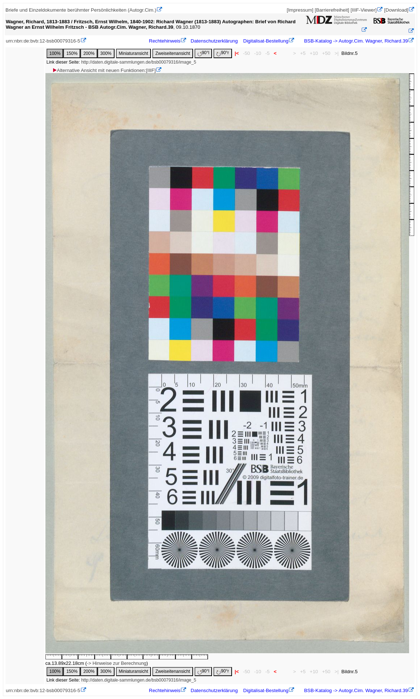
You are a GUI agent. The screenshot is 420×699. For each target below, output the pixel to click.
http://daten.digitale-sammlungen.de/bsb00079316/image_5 (138, 62)
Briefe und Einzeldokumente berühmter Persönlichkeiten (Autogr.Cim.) (80, 10)
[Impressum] (300, 10)
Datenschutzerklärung (214, 41)
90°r (222, 53)
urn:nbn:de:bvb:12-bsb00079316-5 (43, 41)
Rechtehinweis (165, 41)
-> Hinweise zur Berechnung (117, 663)
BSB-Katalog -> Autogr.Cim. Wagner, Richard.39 (355, 41)
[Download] (396, 10)
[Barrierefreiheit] (332, 10)
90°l (203, 53)
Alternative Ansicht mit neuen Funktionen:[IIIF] (104, 70)
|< (236, 53)
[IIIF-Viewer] (364, 10)
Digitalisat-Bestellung (265, 41)
